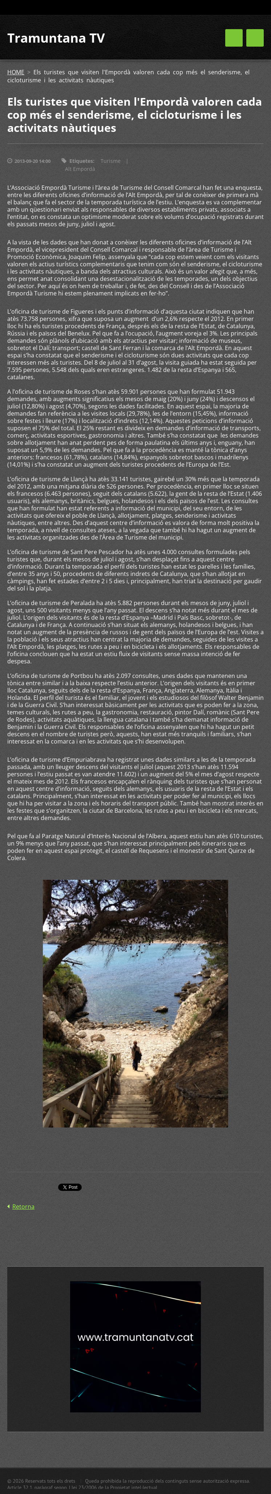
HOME (15, 72)
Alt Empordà (80, 168)
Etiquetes (81, 160)
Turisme (111, 160)
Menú (255, 38)
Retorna (23, 1207)
